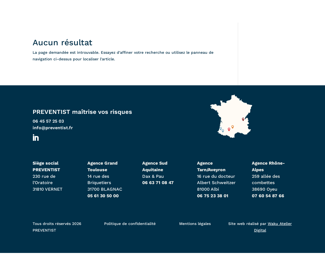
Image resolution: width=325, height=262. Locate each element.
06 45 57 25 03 (48, 130)
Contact (271, 17)
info (53, 136)
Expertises (183, 17)
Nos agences (133, 17)
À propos (229, 17)
